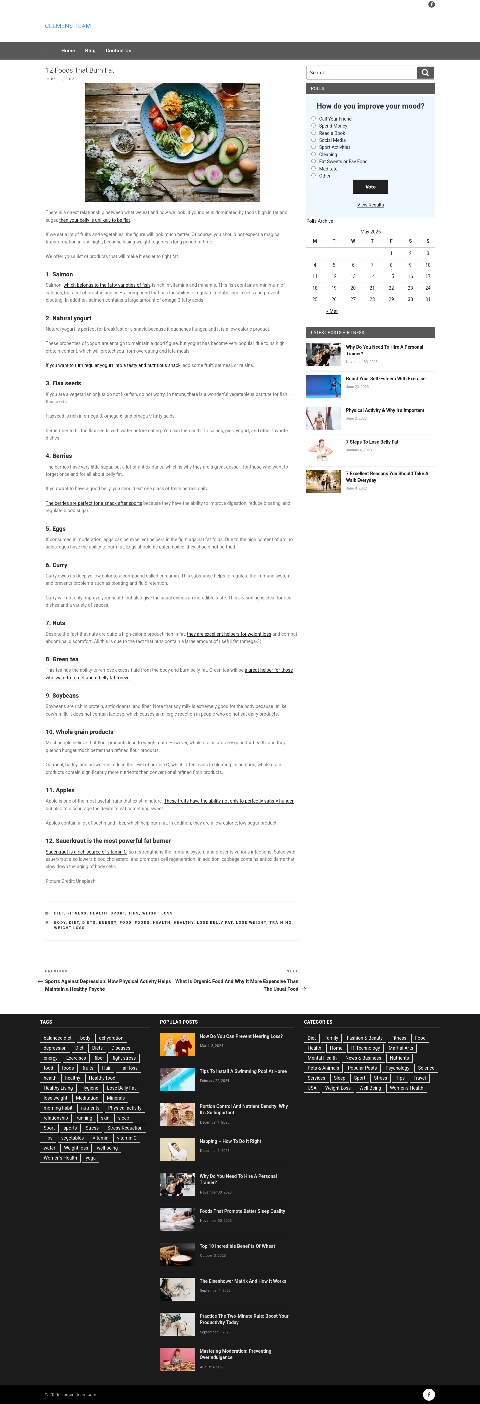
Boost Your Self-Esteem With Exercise (386, 378)
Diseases (120, 1048)
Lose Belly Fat (215, 922)
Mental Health (322, 1058)
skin (105, 1118)
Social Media (332, 140)
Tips (133, 913)
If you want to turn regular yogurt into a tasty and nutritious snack (113, 365)
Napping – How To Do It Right (230, 1141)
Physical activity (125, 1108)
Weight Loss (157, 913)
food (126, 922)
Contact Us (118, 51)
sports (70, 1128)
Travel (419, 1078)
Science (426, 1068)
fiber (99, 1058)
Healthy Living (58, 1088)
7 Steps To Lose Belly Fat (372, 442)
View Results (370, 204)
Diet (59, 913)
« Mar (332, 311)
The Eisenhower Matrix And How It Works (243, 1281)
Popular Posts (362, 1068)
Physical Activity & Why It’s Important (385, 410)
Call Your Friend (335, 119)
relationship (56, 1118)
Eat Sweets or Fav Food (343, 161)
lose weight (251, 922)
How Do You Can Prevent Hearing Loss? (241, 1036)
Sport (118, 913)
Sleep (339, 1078)
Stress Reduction (125, 1128)
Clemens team (68, 25)
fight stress (124, 1058)
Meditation (87, 1098)
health (162, 922)
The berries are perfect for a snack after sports (94, 503)
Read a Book (332, 133)
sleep (123, 1118)
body (60, 922)
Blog (90, 51)
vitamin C (126, 1138)
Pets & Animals (323, 1068)
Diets (89, 922)
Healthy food (102, 1078)
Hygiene (90, 1088)
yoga (91, 1158)
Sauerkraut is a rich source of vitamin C (86, 852)
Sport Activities (335, 147)
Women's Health (60, 1158)
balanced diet (58, 1038)
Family (331, 1038)
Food (420, 1038)
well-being (107, 1148)
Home (68, 51)
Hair (106, 1068)
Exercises (76, 1058)
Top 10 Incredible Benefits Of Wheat (237, 1246)
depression (55, 1048)
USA (312, 1088)
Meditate (328, 169)
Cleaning (328, 154)
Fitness (77, 913)
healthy (184, 922)
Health (98, 913)
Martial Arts (401, 1048)
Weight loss (69, 928)
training (280, 922)
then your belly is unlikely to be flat (94, 220)
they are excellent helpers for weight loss (229, 634)
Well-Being (370, 1088)
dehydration (111, 1038)
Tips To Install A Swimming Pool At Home (243, 1071)
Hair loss (128, 1068)
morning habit (58, 1108)
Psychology (398, 1068)
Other (324, 175)
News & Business (363, 1058)
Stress (92, 1128)
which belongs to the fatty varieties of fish (107, 285)
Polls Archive (319, 221)
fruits (88, 1068)
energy (107, 922)
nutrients (90, 1108)
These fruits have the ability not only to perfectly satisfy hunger (229, 801)
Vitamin (100, 1138)
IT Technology (365, 1048)
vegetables (72, 1138)
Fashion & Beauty (365, 1038)
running (84, 1118)
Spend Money (333, 126)
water (49, 1148)
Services (316, 1078)
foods (142, 922)
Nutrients (399, 1058)
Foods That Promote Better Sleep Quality (242, 1211)
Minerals (116, 1098)
